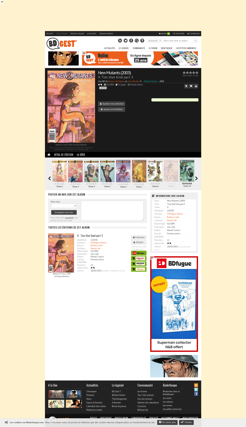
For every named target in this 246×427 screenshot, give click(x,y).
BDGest (50, 33)
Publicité (153, 417)
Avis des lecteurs (144, 399)
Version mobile (106, 33)
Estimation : (82, 254)
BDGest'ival (142, 410)
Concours (141, 406)
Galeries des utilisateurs (148, 402)
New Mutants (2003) (114, 72)
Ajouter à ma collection (112, 103)
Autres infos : (83, 267)
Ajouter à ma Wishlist (111, 109)
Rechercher (196, 41)
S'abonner (116, 402)
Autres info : (159, 243)
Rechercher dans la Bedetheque (171, 393)
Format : (80, 259)
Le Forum (153, 48)
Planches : (81, 265)
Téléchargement (119, 399)
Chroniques (91, 391)
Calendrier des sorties (96, 406)
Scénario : (81, 242)
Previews (90, 395)
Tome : (157, 207)
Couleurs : (81, 248)
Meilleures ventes (94, 410)
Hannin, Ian (95, 248)
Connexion (193, 33)
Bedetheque (61, 33)
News (89, 399)
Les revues (167, 405)
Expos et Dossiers (94, 402)
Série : (157, 200)
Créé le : (80, 270)
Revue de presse (119, 406)
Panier (164, 33)
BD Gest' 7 (116, 391)
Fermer (186, 422)
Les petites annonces (186, 48)
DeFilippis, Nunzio (99, 242)
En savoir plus (167, 422)
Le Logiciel (124, 48)
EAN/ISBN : (82, 262)
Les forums (142, 391)
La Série (81, 155)
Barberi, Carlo (97, 245)
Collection (139, 237)
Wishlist (138, 242)
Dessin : (80, 245)
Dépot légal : (83, 251)
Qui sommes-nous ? (170, 417)
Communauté (139, 48)
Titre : (156, 204)
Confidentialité (138, 417)
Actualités (109, 48)
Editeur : (80, 256)
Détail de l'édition (63, 155)
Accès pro (91, 33)
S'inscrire (178, 33)
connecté (69, 217)
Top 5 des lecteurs (145, 395)
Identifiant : (82, 240)
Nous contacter (190, 417)
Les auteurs (168, 401)
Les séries (167, 398)
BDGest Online (77, 33)
